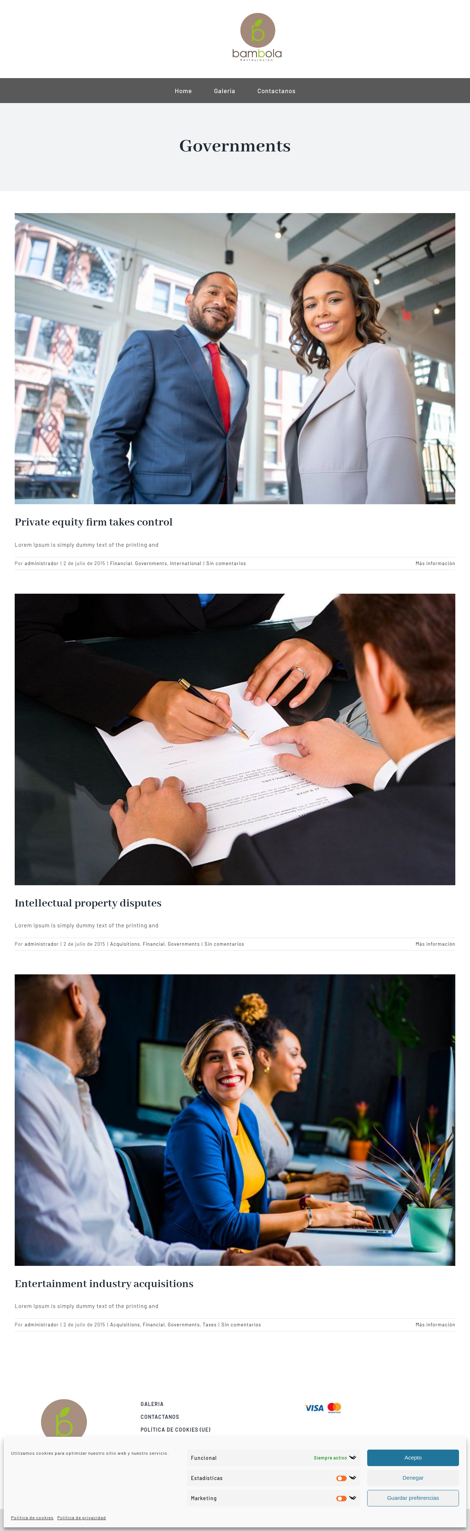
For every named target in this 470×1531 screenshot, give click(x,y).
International (186, 563)
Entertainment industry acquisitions (104, 1284)
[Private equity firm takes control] (235, 358)
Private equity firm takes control (94, 523)
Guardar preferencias (413, 1498)
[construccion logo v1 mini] (257, 14)
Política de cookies (32, 1517)
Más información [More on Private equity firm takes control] (435, 563)
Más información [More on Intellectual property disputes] (435, 944)
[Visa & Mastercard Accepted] (328, 1402)
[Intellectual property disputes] (235, 739)
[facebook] (70, 39)
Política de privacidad (81, 1517)
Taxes (210, 1324)
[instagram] (84, 39)
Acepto (413, 1457)
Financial (121, 563)
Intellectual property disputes (88, 903)
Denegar (413, 1478)
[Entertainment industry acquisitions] (235, 1120)
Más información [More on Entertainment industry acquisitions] (435, 1324)
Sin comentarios (226, 563)
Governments (151, 563)
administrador (42, 563)
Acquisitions (125, 944)
